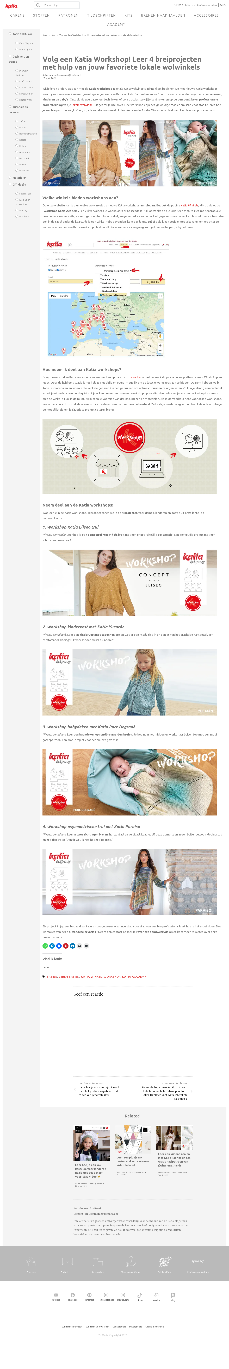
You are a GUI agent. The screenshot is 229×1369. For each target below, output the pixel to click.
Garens (17, 15)
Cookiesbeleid (119, 1327)
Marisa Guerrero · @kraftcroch (65, 75)
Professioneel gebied (207, 5)
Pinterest (89, 1300)
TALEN (223, 5)
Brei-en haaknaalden (163, 15)
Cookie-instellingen (154, 1327)
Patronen (68, 15)
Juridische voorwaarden (97, 1327)
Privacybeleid (135, 1327)
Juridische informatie (72, 1327)
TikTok (139, 1300)
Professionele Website (198, 1272)
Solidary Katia (164, 1272)
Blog (53, 35)
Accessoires (206, 15)
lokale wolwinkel (82, 104)
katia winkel (91, 976)
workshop (112, 976)
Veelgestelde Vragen (131, 1272)
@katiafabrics (107, 1300)
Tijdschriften (101, 15)
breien (52, 976)
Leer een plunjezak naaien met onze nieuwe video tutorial (133, 1161)
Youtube (56, 1300)
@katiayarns (123, 1300)
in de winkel (133, 377)
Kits (129, 15)
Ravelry (156, 1300)
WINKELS (179, 5)
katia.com (190, 5)
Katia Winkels (189, 205)
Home (44, 35)
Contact (64, 1272)
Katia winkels (98, 1272)
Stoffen (41, 15)
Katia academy (134, 976)
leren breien (69, 976)
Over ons (31, 1272)
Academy (116, 24)
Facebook (72, 1300)
